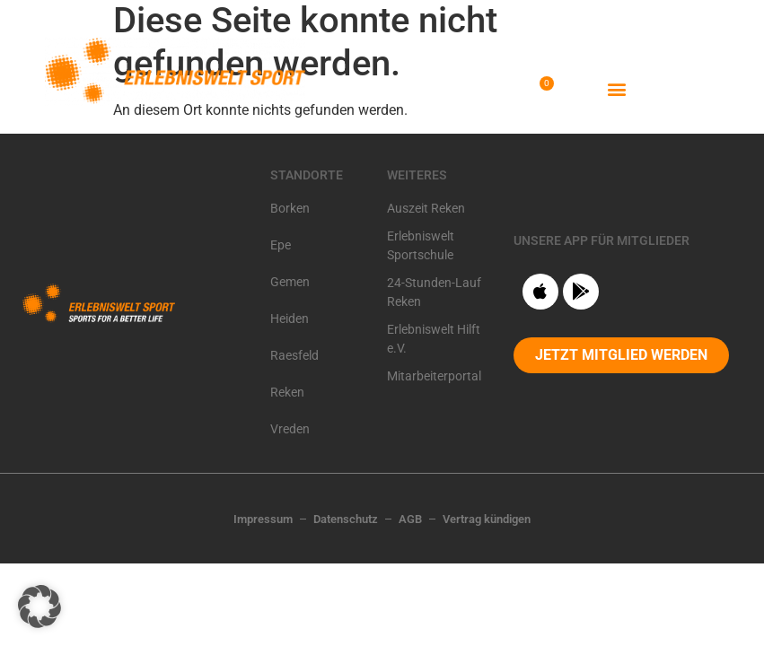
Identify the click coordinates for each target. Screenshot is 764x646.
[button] (617, 88)
